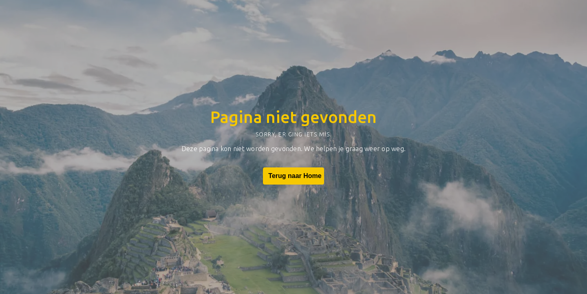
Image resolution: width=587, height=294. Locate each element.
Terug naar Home (293, 176)
